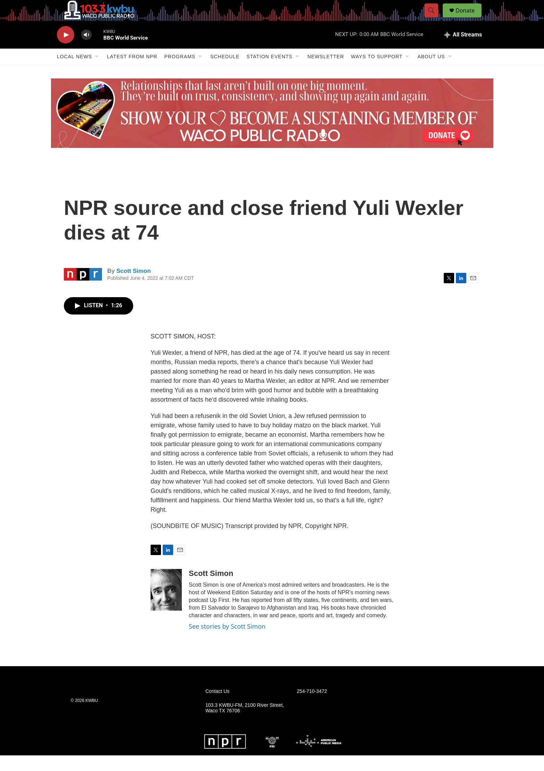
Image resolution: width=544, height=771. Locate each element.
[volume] (86, 50)
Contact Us (217, 707)
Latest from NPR (132, 72)
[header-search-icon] (434, 18)
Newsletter (325, 72)
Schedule (224, 72)
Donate (469, 18)
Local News (74, 72)
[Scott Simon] (166, 605)
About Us (431, 72)
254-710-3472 (312, 707)
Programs (179, 72)
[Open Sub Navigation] (97, 72)
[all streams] (463, 50)
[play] (65, 51)
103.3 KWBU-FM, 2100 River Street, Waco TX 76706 (244, 723)
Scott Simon (133, 286)
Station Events (269, 72)
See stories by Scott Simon (227, 642)
